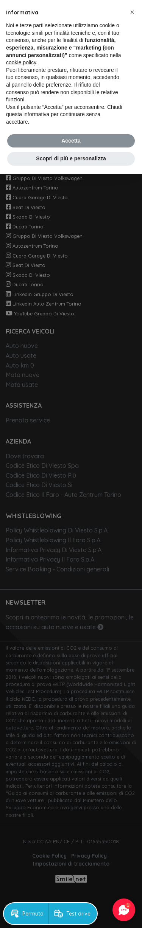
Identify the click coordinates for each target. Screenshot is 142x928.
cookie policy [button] (21, 62)
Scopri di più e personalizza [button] (71, 158)
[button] (132, 12)
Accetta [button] (71, 141)
